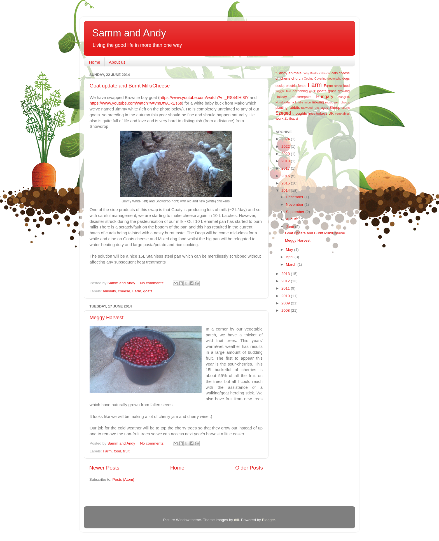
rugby (324, 108)
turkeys (321, 113)
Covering (320, 78)
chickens (282, 78)
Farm (136, 291)
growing (344, 91)
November (295, 204)
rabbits (294, 107)
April (290, 257)
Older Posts (249, 468)
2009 (286, 303)
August (292, 219)
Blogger (268, 520)
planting (281, 108)
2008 (286, 310)
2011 (286, 288)
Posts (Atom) (123, 479)
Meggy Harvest (106, 317)
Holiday (281, 97)
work (279, 118)
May (290, 250)
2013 (286, 274)
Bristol (314, 73)
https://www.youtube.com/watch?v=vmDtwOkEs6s (136, 103)
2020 (286, 154)
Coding (308, 78)
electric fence (296, 86)
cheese (124, 291)
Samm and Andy (129, 33)
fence (338, 85)
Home (94, 62)
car (328, 73)
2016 (286, 176)
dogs (346, 78)
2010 (286, 296)
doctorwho (335, 78)
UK (331, 113)
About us (117, 62)
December (295, 197)
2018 (286, 161)
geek (312, 91)
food (117, 451)
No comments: (152, 283)
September (295, 212)
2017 (286, 168)
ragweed (306, 107)
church (297, 78)
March (291, 264)
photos (345, 102)
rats (316, 107)
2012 (286, 281)
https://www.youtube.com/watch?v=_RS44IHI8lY (204, 97)
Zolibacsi (291, 119)
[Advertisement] (297, 406)
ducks (279, 86)
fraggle (280, 91)
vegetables (342, 113)
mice (307, 102)
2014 (286, 190)
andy (283, 73)
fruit (126, 451)
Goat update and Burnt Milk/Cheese (130, 86)
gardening (300, 91)
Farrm (328, 86)
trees (311, 113)
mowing (318, 102)
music (329, 102)
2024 (286, 139)
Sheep (334, 107)
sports (346, 107)
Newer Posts (104, 468)
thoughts (300, 113)
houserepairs (301, 97)
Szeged (283, 112)
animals (109, 291)
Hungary (324, 96)
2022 (286, 146)
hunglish (344, 97)
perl (336, 102)
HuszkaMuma (284, 102)
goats (147, 291)
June (290, 227)
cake (322, 73)
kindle (299, 102)
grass (332, 91)
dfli (236, 520)
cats (334, 73)
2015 (286, 183)
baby (306, 73)
